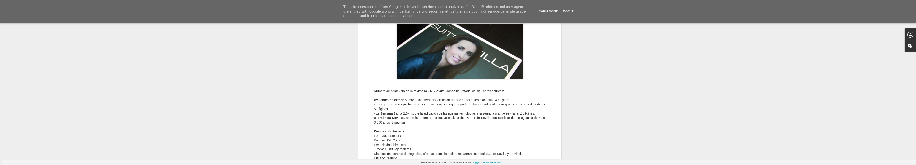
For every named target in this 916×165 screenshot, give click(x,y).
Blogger (476, 162)
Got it (568, 11)
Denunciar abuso (491, 162)
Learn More (547, 11)
